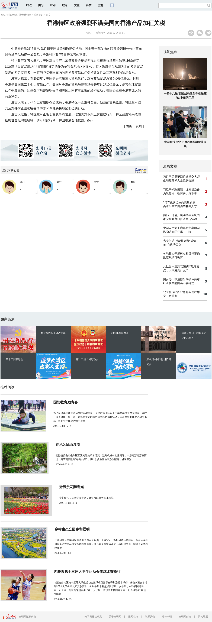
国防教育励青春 (64, 402)
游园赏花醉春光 (64, 487)
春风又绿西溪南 (64, 444)
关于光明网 (115, 616)
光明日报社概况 (93, 616)
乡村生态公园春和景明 (69, 529)
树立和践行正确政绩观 (53, 333)
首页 (3, 15)
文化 (77, 5)
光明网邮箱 (185, 616)
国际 (41, 5)
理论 (65, 5)
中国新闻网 (99, 32)
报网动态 (133, 616)
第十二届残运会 (14, 359)
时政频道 (12, 15)
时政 (29, 5)
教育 (101, 5)
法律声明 (167, 616)
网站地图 (203, 616)
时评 (53, 5)
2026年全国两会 (120, 333)
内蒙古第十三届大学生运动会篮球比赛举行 (85, 572)
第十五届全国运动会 (87, 359)
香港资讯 (38, 15)
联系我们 (150, 616)
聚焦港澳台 (25, 15)
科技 (89, 5)
